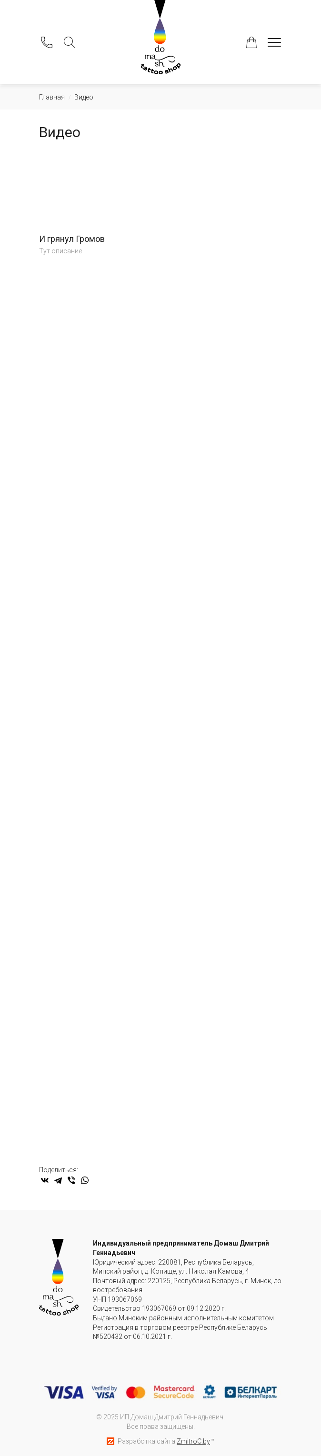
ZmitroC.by (193, 1441)
